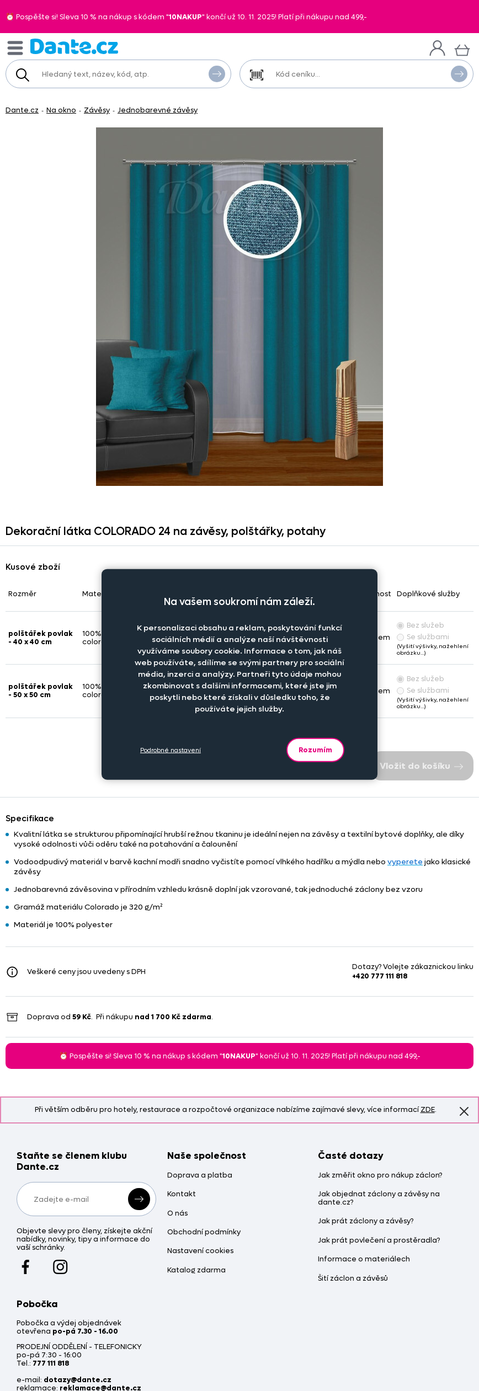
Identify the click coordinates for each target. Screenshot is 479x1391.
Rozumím (315, 750)
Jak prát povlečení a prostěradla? (379, 1241)
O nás (177, 1214)
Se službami (423, 636)
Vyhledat (217, 73)
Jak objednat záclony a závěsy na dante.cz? (379, 1198)
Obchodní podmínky (204, 1232)
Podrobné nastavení (170, 750)
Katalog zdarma (196, 1270)
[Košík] (462, 49)
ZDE (428, 1109)
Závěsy (97, 110)
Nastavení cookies (200, 1251)
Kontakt (181, 1194)
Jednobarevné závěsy (158, 110)
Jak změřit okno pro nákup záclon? (380, 1175)
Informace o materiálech (364, 1259)
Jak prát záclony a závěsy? (365, 1221)
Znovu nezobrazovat (464, 1110)
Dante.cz (22, 110)
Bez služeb (420, 625)
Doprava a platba (199, 1175)
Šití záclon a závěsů (353, 1279)
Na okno (61, 110)
